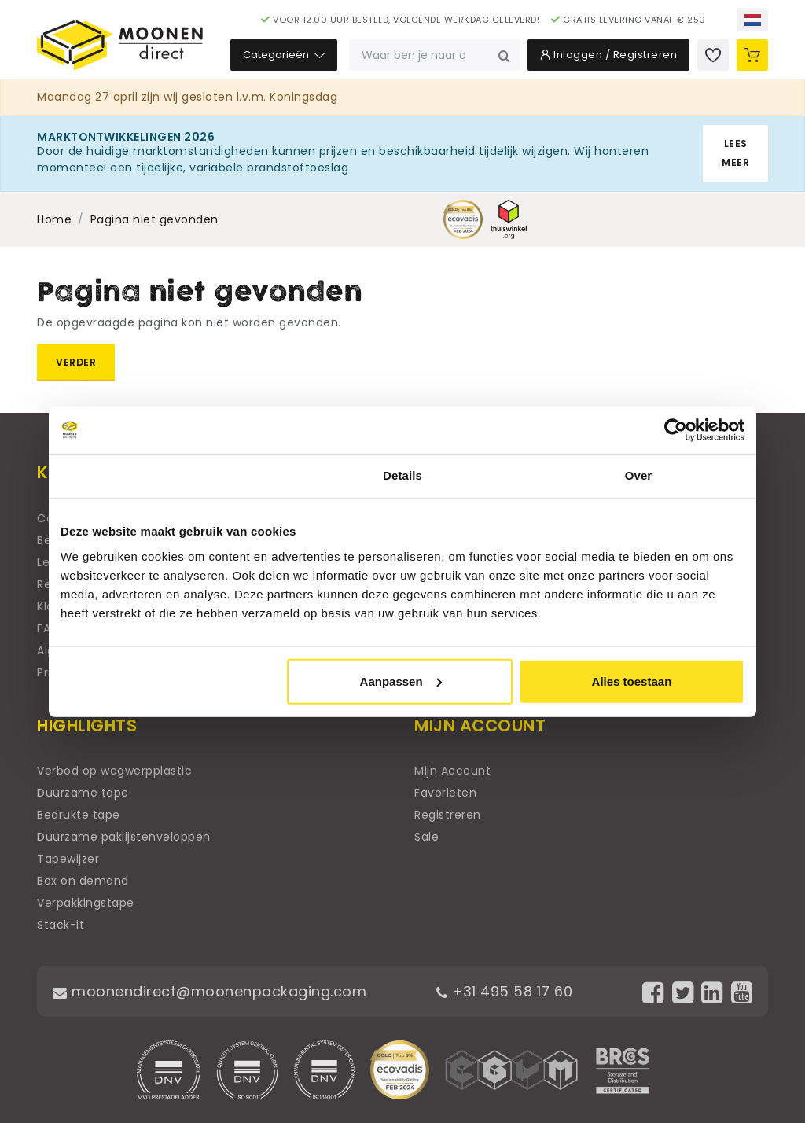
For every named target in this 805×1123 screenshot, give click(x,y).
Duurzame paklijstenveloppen (124, 837)
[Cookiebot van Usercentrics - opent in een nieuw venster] (675, 430)
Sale (426, 837)
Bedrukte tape (78, 815)
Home (54, 219)
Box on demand (83, 881)
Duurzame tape (83, 793)
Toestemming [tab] (166, 475)
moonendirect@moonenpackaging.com (209, 991)
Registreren (447, 815)
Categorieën (284, 54)
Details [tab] (402, 475)
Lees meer (735, 153)
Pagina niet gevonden (154, 219)
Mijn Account (452, 771)
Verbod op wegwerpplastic (114, 771)
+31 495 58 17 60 (504, 991)
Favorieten (445, 793)
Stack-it (60, 925)
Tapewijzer (68, 859)
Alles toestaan (632, 680)
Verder (76, 362)
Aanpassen (401, 680)
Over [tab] (638, 475)
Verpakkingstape (85, 903)
